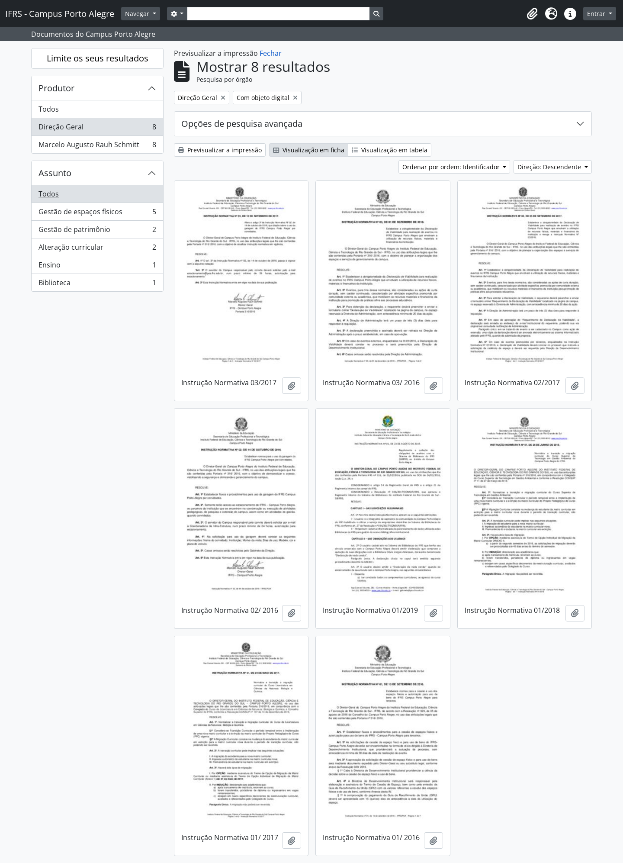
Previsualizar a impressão (220, 150)
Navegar (138, 14)
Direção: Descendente (550, 167)
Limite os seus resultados (97, 58)
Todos (49, 109)
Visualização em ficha (308, 150)
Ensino (97, 267)
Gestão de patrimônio (97, 231)
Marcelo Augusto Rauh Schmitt (97, 146)
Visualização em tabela (389, 150)
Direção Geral (97, 129)
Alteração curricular (97, 249)
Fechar (271, 53)
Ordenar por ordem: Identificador (451, 167)
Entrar (597, 14)
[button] (532, 13)
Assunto (55, 173)
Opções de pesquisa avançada (241, 123)
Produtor (56, 88)
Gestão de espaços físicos (97, 213)
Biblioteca (97, 284)
